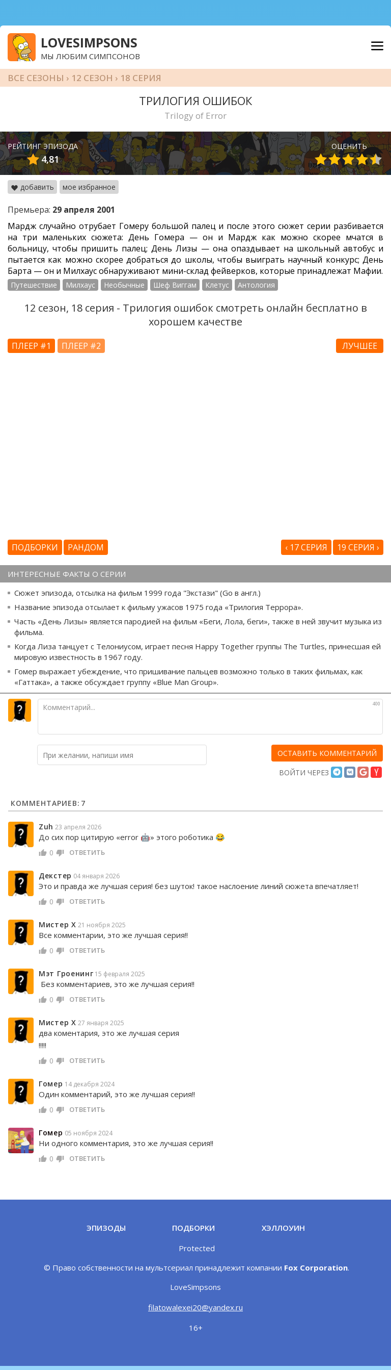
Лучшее (359, 345)
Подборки (35, 547)
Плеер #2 (81, 345)
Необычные (124, 285)
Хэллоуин (283, 1228)
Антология (256, 285)
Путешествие (34, 285)
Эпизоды (106, 1228)
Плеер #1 (31, 345)
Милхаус (80, 285)
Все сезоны (36, 78)
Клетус (217, 285)
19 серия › (358, 547)
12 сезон (92, 78)
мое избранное (89, 187)
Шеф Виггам (175, 285)
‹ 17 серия (306, 547)
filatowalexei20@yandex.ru (195, 1307)
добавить (32, 187)
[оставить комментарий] (327, 753)
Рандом (86, 547)
